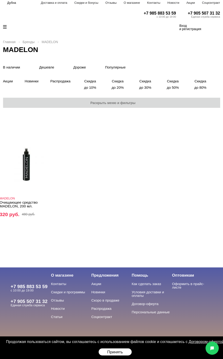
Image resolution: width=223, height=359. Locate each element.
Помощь (140, 275)
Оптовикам (183, 275)
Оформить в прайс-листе (188, 285)
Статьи (57, 317)
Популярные (115, 67)
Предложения (105, 275)
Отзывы (111, 2)
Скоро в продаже (105, 300)
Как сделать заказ (146, 284)
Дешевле (46, 67)
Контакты (153, 2)
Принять (115, 352)
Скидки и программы (68, 292)
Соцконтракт (211, 2)
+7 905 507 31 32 (204, 13)
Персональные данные (151, 312)
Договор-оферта (145, 304)
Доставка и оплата (54, 2)
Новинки (31, 81)
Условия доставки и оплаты (148, 293)
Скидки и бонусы (86, 2)
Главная (9, 42)
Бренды (29, 42)
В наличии (11, 67)
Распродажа (60, 81)
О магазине (132, 2)
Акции (190, 2)
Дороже (79, 67)
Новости (173, 2)
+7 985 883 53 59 (160, 13)
